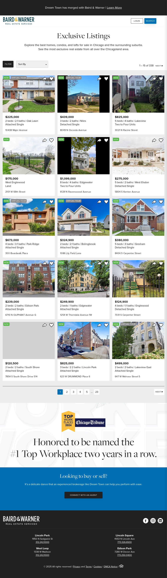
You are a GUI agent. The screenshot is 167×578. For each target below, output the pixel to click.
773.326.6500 (124, 542)
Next (158, 65)
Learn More (114, 7)
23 (96, 392)
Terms (89, 566)
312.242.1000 (42, 542)
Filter (8, 64)
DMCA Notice (111, 566)
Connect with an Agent (83, 495)
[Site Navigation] (162, 6)
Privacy (76, 566)
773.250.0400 (124, 555)
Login (137, 20)
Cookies (98, 566)
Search (150, 20)
